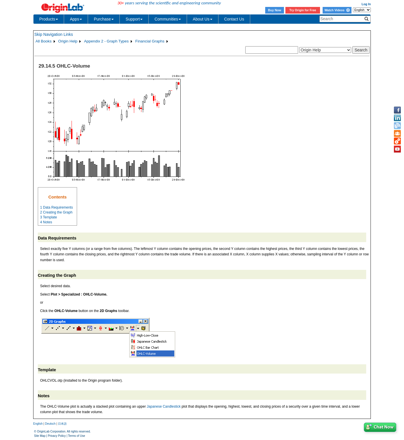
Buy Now (274, 10)
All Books (43, 41)
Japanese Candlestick (164, 406)
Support (134, 19)
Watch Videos (336, 10)
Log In (366, 4)
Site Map (39, 435)
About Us (202, 19)
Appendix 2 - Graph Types (106, 41)
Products (48, 19)
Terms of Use (76, 435)
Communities (167, 19)
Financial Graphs (149, 41)
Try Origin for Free (302, 10)
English (38, 423)
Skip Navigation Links (53, 34)
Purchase (104, 19)
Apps (76, 19)
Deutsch (50, 423)
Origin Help (68, 41)
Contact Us (234, 19)
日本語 (62, 423)
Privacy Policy (57, 435)
